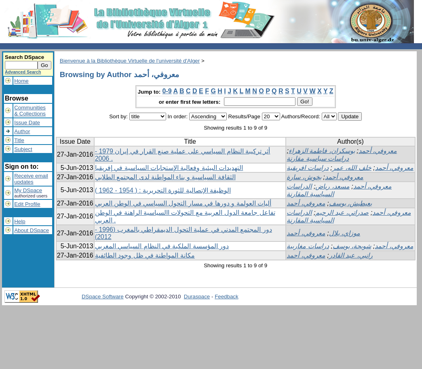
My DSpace (28, 190)
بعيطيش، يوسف (350, 203)
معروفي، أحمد (378, 150)
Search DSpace (24, 57)
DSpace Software (103, 297)
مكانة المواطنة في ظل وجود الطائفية (145, 255)
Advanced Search (23, 71)
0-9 (167, 91)
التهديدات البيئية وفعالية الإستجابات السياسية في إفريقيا (169, 167)
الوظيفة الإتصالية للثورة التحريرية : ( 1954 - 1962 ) (163, 190)
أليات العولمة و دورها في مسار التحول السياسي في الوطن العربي (183, 203)
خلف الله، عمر (351, 167)
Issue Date (27, 123)
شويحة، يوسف (352, 246)
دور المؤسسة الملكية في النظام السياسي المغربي (162, 246)
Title (19, 140)
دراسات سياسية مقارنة (318, 158)
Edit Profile (27, 204)
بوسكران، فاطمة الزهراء (322, 150)
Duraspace (197, 297)
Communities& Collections (30, 111)
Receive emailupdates (31, 179)
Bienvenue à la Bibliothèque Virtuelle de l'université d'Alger (130, 61)
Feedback (226, 297)
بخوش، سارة (304, 177)
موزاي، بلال (344, 233)
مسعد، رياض (332, 186)
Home (21, 81)
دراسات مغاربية (308, 246)
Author (22, 131)
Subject (23, 149)
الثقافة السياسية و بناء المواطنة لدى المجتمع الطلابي (165, 177)
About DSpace (31, 230)
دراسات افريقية (307, 167)
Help (19, 221)
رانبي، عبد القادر (351, 255)
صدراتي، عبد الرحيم (342, 212)
